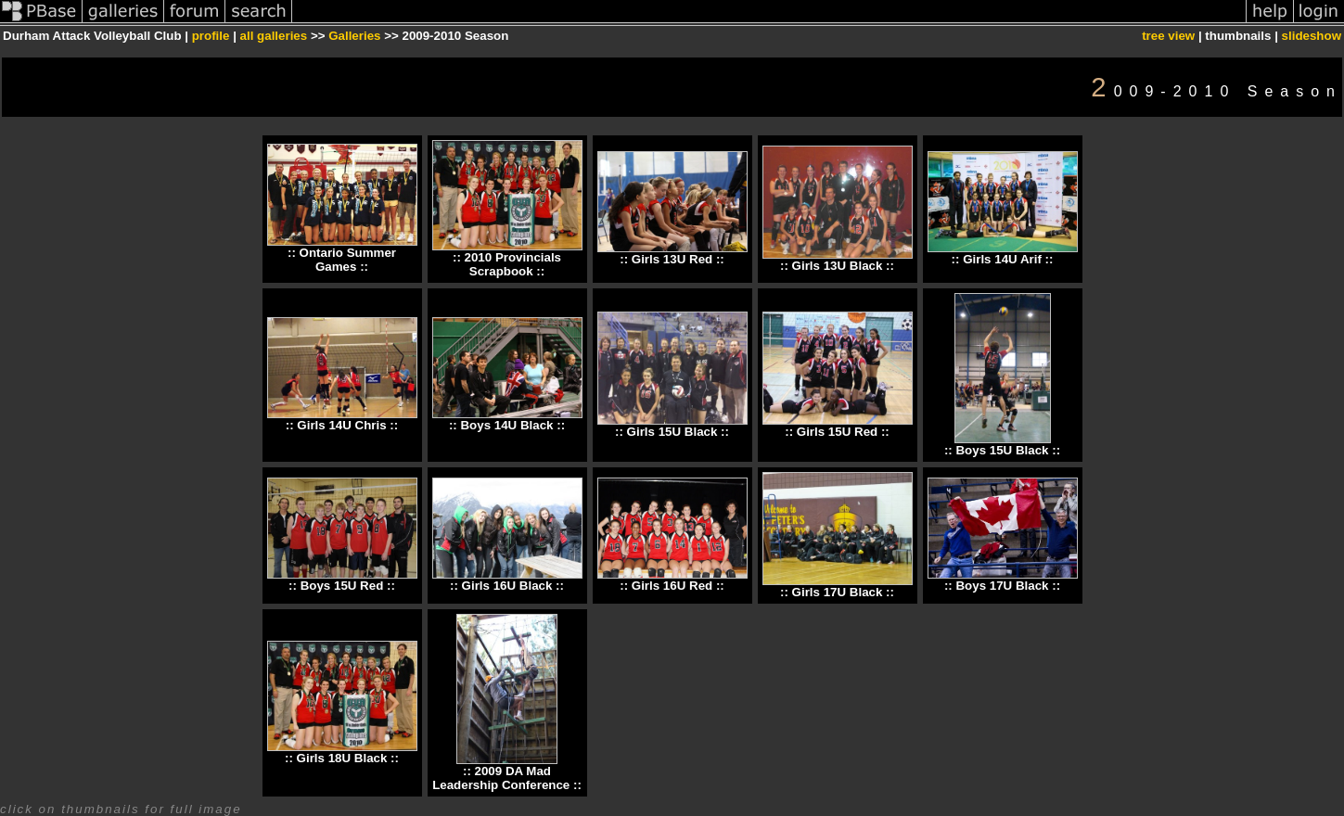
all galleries (274, 36)
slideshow (1311, 36)
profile (211, 36)
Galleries (354, 36)
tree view (1168, 36)
